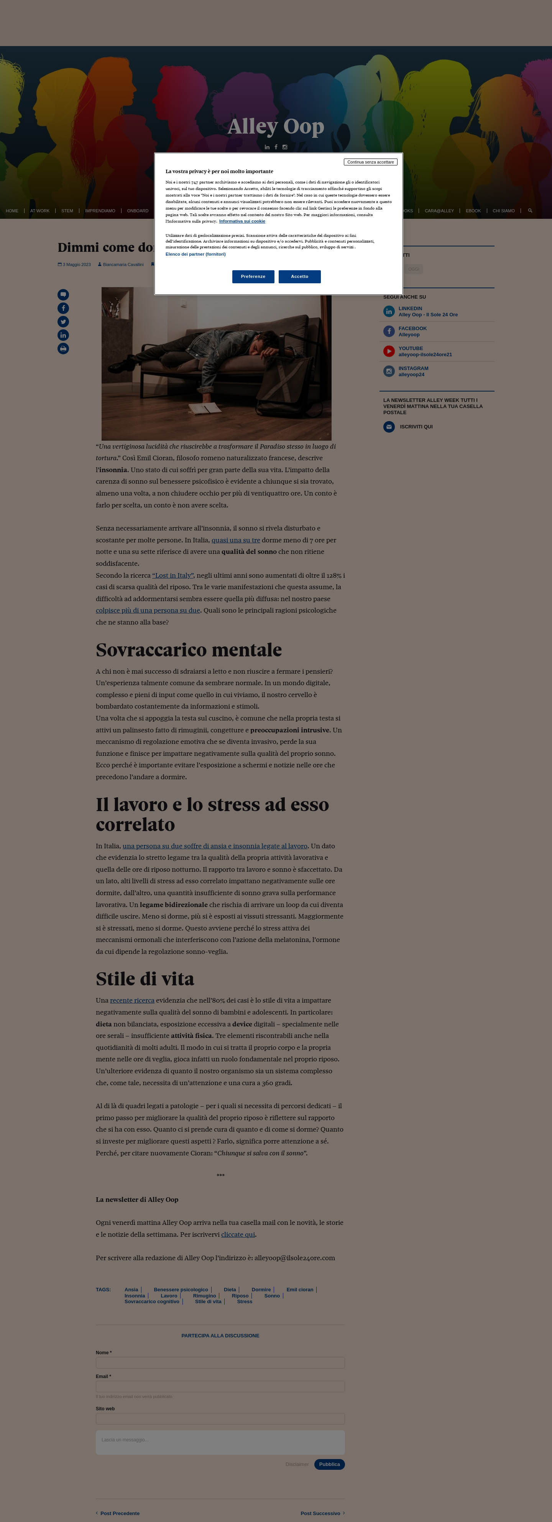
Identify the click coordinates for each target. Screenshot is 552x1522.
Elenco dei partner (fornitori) (196, 254)
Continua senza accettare (370, 162)
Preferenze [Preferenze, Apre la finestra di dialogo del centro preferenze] (253, 276)
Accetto (300, 276)
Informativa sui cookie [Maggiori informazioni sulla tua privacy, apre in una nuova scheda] (242, 221)
